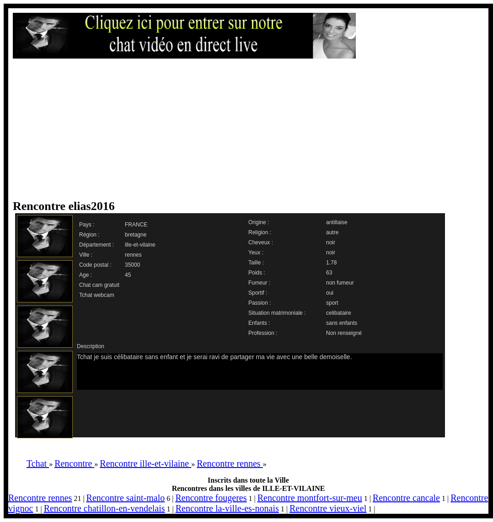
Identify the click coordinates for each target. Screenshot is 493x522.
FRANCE (136, 224)
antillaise (337, 222)
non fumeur (340, 283)
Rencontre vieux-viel (327, 508)
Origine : (258, 222)
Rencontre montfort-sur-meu (309, 498)
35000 (132, 265)
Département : (96, 245)
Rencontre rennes (40, 498)
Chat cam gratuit (99, 285)
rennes (133, 255)
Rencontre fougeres (210, 498)
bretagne (135, 234)
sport (332, 303)
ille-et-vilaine (140, 245)
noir (330, 242)
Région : (89, 234)
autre (332, 232)
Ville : (85, 255)
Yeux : (255, 252)
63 (329, 272)
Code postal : (95, 265)
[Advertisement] (169, 129)
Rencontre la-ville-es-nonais (227, 508)
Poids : (256, 272)
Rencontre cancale (406, 498)
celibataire (338, 313)
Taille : (256, 262)
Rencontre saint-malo (125, 498)
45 (128, 275)
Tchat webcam (96, 295)
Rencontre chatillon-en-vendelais (104, 508)
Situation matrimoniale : (276, 313)
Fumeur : (259, 283)
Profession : (262, 333)
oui (329, 293)
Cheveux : (260, 242)
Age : (85, 275)
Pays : (86, 224)
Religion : (259, 232)
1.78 (331, 262)
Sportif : (257, 293)
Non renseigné (344, 333)
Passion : (259, 303)
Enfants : (259, 323)
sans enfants (341, 323)
